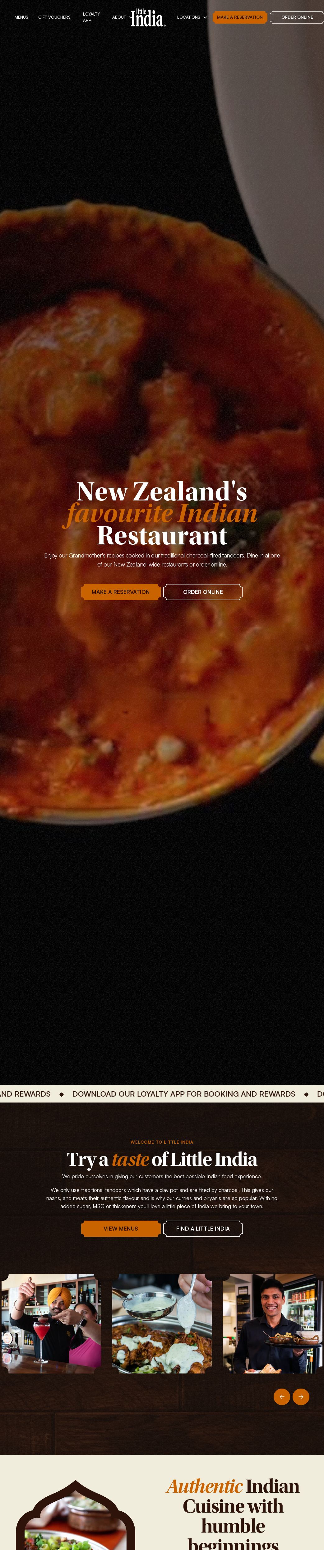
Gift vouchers (54, 17)
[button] (123, 17)
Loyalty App (91, 17)
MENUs (21, 17)
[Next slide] (301, 1397)
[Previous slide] (282, 1397)
